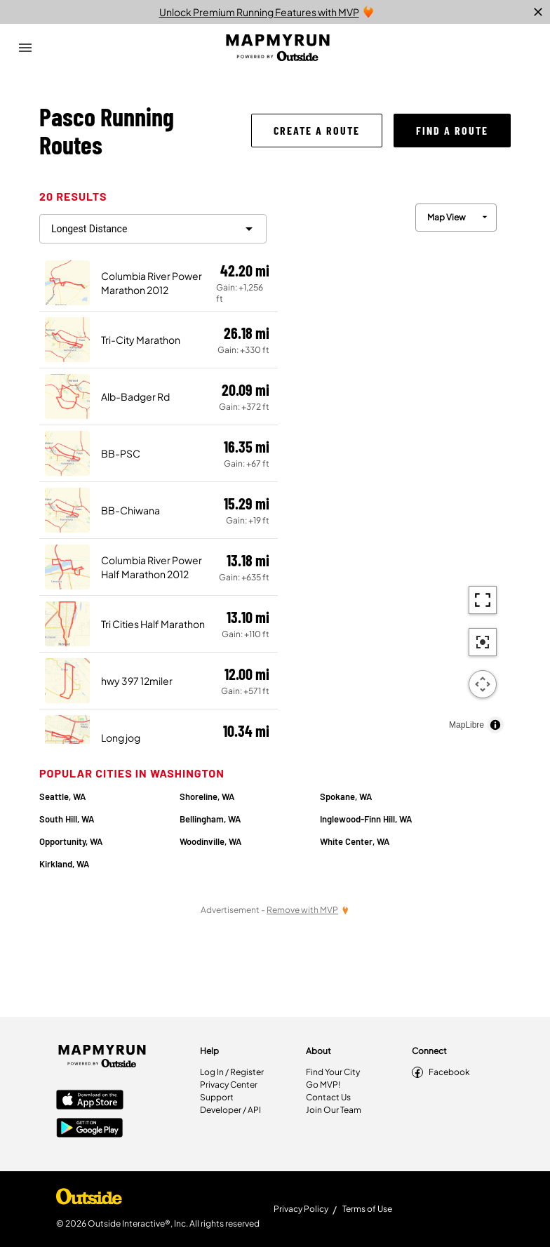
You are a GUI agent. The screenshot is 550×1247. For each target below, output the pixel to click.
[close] (538, 12)
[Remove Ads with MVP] (308, 910)
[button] (316, 130)
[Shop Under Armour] (89, 1200)
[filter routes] (153, 229)
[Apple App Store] (89, 1101)
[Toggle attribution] (495, 724)
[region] (394, 464)
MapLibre (466, 725)
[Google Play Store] (89, 1129)
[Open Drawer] (25, 48)
